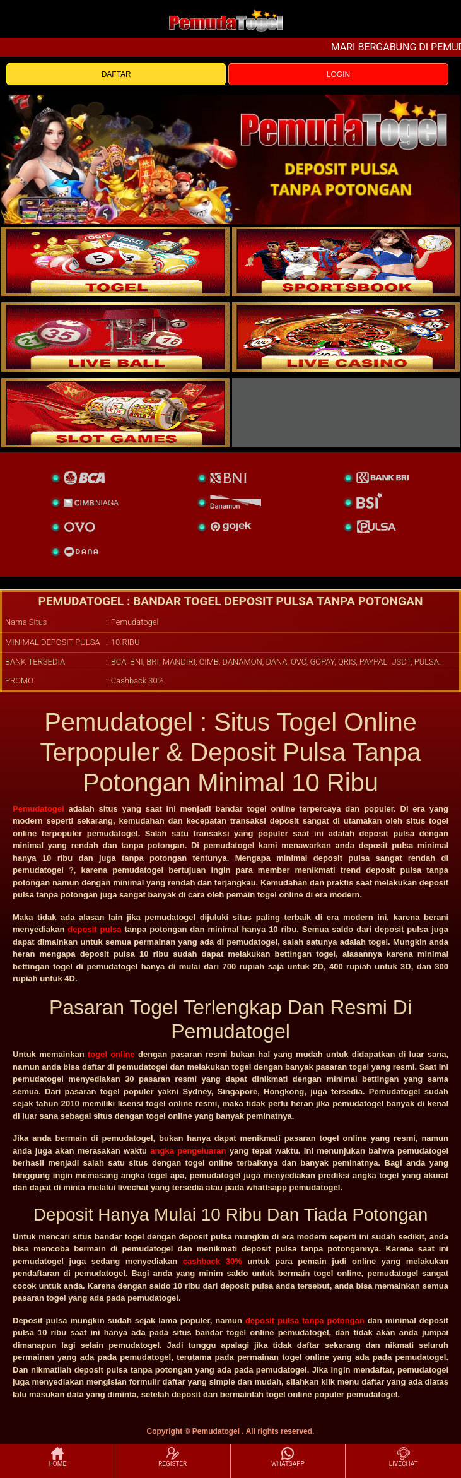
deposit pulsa (94, 929)
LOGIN (338, 74)
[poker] (115, 412)
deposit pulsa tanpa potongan (305, 1320)
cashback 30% (212, 1261)
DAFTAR (116, 74)
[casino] (346, 337)
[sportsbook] (115, 337)
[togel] (115, 261)
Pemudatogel (38, 808)
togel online (111, 1054)
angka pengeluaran (188, 1151)
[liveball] (346, 412)
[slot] (346, 261)
